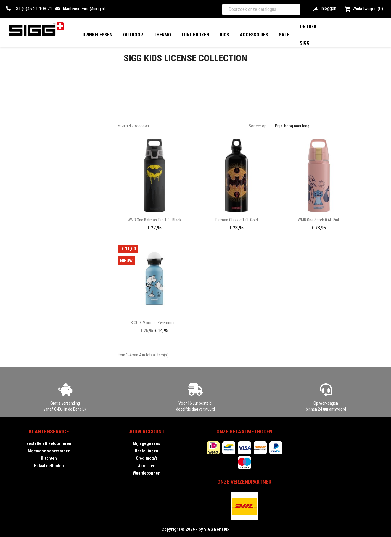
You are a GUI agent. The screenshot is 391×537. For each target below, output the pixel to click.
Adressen (146, 465)
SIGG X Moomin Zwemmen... (154, 322)
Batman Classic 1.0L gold (236, 220)
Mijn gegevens (146, 443)
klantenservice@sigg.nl (84, 9)
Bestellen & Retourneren (48, 443)
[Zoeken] (261, 9)
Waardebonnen (146, 473)
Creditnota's (146, 458)
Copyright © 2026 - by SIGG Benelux (195, 529)
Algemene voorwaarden (49, 450)
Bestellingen (146, 450)
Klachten (49, 458)
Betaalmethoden (49, 465)
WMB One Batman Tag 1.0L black (154, 220)
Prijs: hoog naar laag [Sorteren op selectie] (313, 125)
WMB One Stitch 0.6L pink (319, 220)
